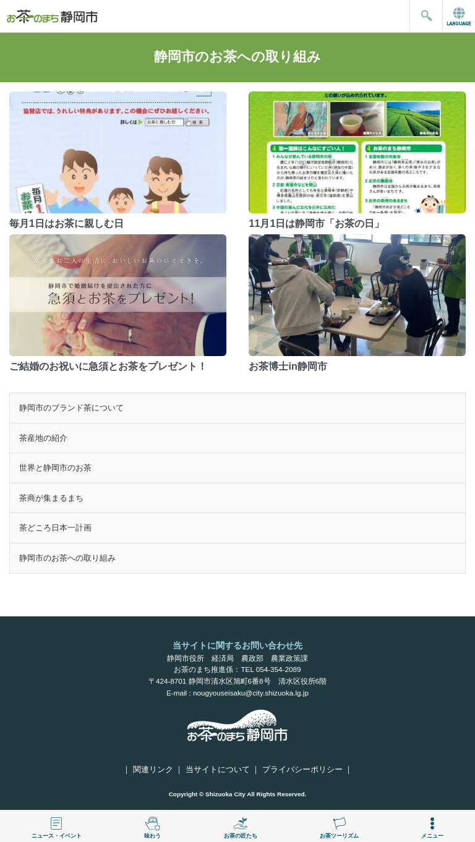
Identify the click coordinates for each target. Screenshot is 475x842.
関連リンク (153, 769)
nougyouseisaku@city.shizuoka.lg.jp (251, 693)
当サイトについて (218, 769)
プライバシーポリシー (302, 769)
